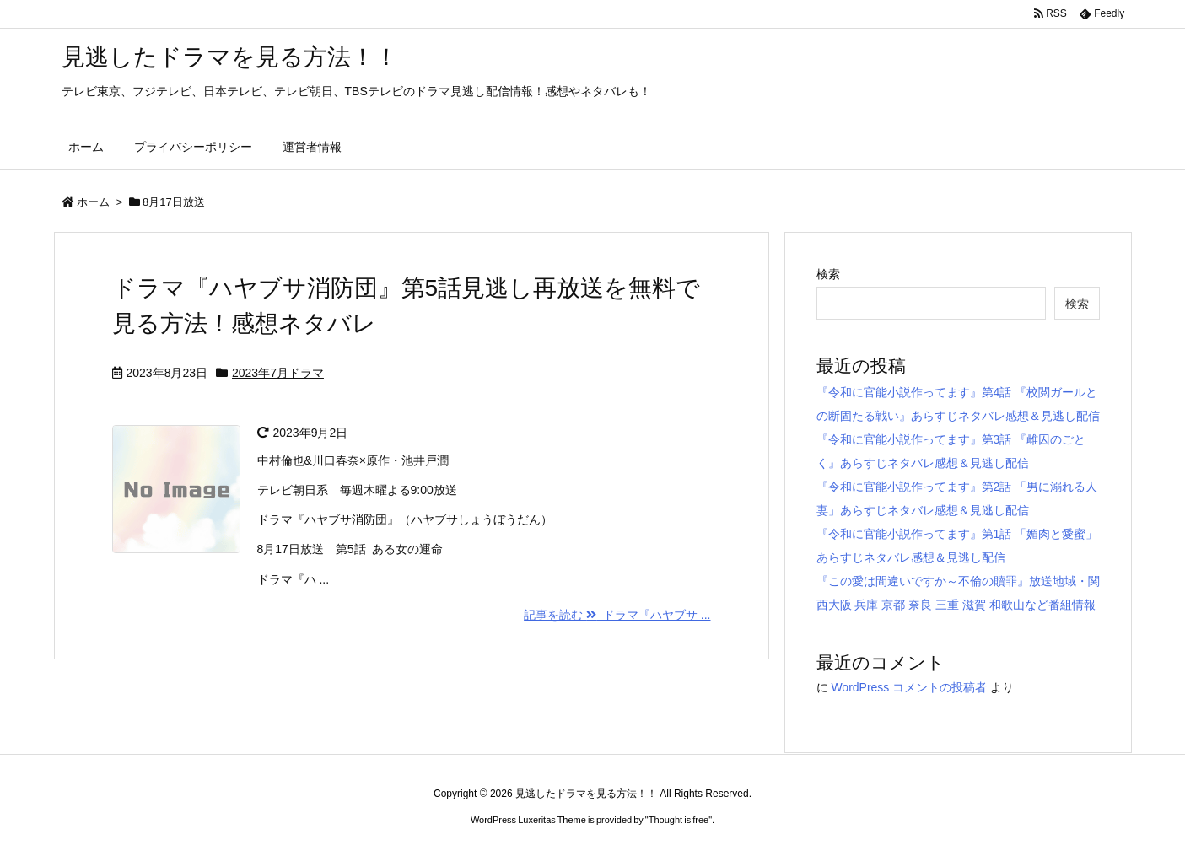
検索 (828, 274)
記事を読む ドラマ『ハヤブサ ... (617, 615)
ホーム (93, 202)
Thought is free (678, 820)
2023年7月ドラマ (278, 372)
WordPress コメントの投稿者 (909, 687)
